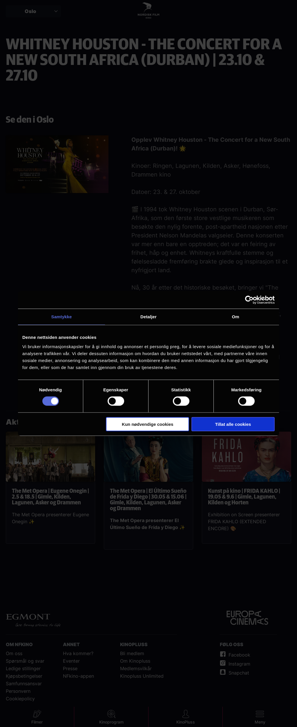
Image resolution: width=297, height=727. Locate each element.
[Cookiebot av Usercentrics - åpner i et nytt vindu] (249, 300)
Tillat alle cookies (233, 423)
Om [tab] (235, 316)
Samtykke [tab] (61, 316)
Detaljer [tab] (148, 316)
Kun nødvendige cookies (147, 423)
